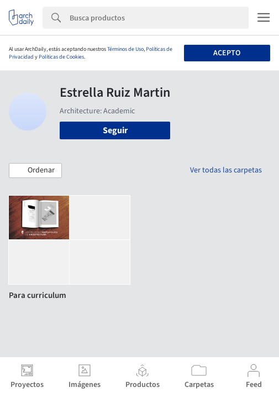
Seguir (115, 130)
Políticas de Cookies (61, 57)
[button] (35, 171)
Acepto (226, 53)
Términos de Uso (125, 49)
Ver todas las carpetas (226, 170)
